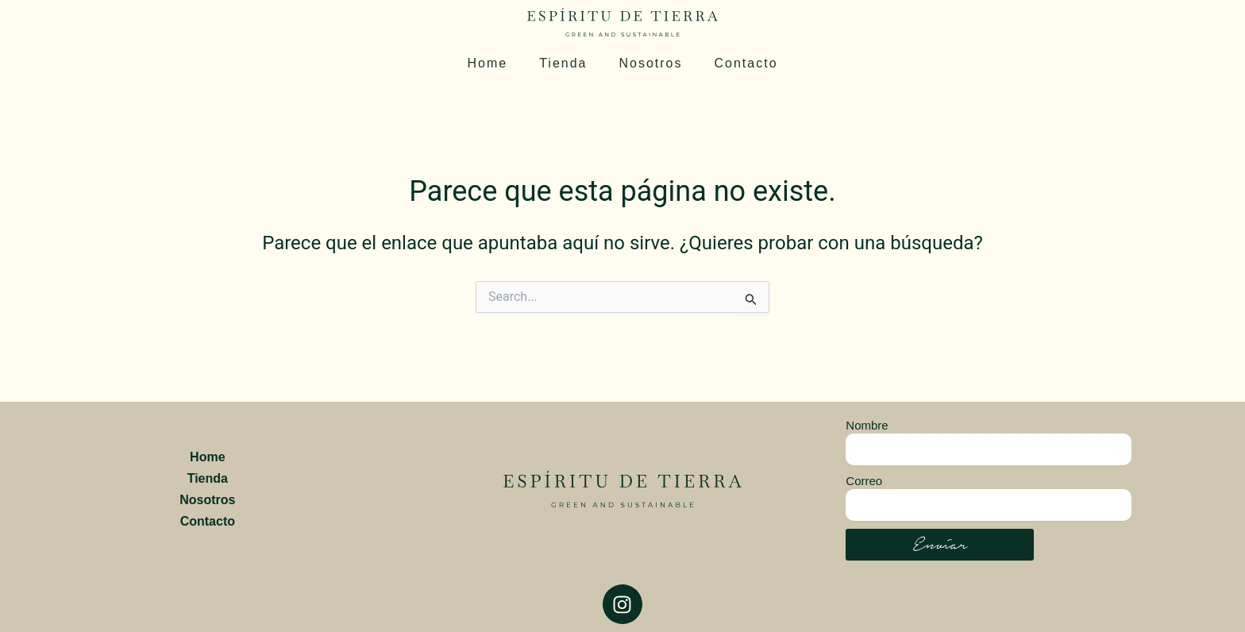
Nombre (867, 425)
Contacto (746, 63)
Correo (864, 480)
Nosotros (650, 63)
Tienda (563, 63)
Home (487, 63)
